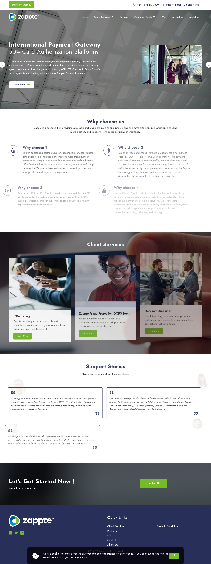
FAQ (163, 17)
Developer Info (191, 4)
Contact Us (177, 17)
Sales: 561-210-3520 (146, 4)
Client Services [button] (102, 17)
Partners (123, 17)
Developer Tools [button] (143, 17)
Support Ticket (171, 4)
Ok (173, 555)
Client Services (116, 526)
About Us (194, 17)
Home (85, 17)
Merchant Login (21, 4)
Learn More (22, 84)
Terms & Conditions (167, 526)
